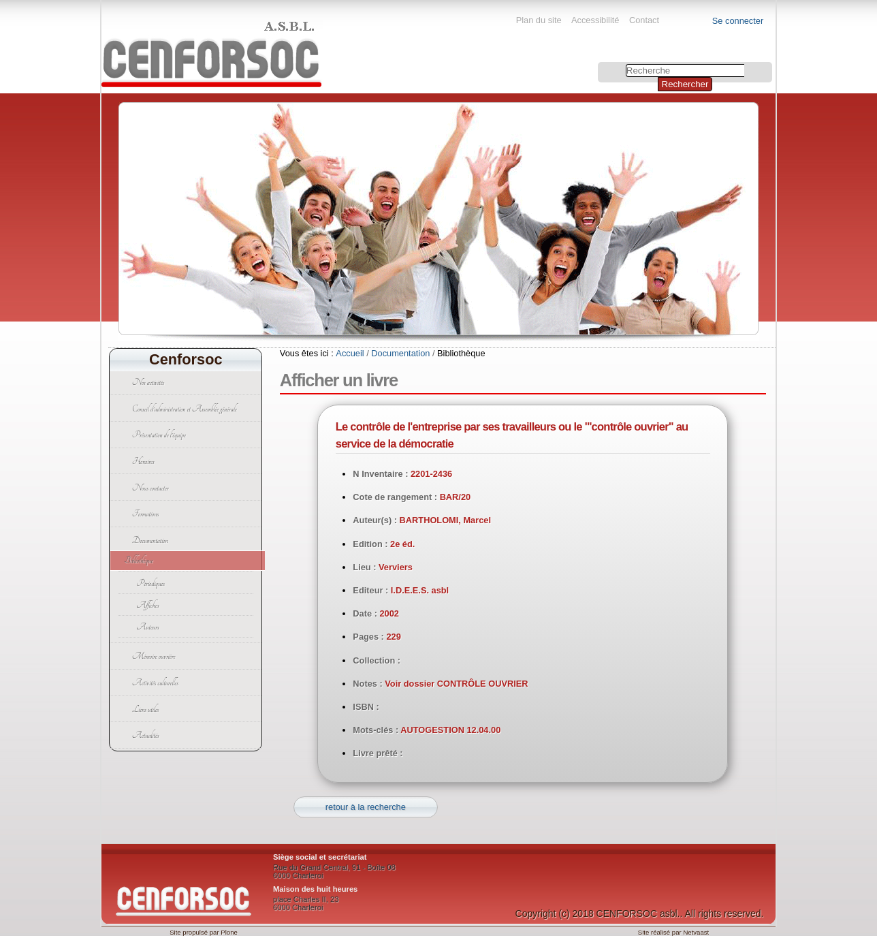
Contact (644, 20)
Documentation (400, 353)
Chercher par (599, 63)
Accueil (350, 353)
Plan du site (539, 20)
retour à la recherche (365, 807)
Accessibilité (595, 20)
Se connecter (737, 21)
